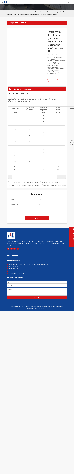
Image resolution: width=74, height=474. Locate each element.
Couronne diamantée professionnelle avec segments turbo (24, 185)
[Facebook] (8, 249)
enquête (56, 80)
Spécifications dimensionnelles (22, 89)
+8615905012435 (13, 271)
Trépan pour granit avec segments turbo (54, 185)
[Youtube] (11, 249)
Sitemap (55, 306)
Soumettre (37, 218)
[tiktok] (18, 249)
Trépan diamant (13, 182)
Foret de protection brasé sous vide (50, 182)
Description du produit (18, 93)
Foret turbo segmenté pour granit (29, 182)
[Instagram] (14, 249)
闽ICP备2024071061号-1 (41, 308)
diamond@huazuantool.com (16, 273)
